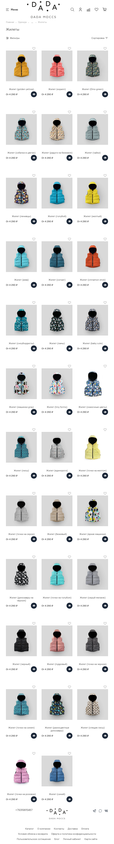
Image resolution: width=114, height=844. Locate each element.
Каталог (29, 828)
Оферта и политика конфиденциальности (73, 833)
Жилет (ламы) (57, 343)
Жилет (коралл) (57, 89)
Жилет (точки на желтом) (93, 470)
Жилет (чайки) (93, 152)
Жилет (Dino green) (92, 89)
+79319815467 (24, 810)
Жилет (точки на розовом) (21, 794)
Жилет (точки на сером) (21, 534)
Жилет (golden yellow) (21, 89)
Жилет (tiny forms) (57, 406)
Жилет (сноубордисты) (21, 343)
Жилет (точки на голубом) (57, 597)
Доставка (73, 828)
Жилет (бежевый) (57, 534)
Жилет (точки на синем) (21, 727)
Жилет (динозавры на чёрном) (21, 599)
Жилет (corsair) (57, 279)
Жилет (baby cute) (93, 343)
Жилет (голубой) (57, 216)
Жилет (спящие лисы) (93, 727)
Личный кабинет (72, 838)
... (32, 22)
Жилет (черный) (21, 664)
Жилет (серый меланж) (93, 597)
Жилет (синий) (57, 794)
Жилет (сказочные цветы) (93, 406)
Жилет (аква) (21, 279)
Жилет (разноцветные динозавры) (57, 729)
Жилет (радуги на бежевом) (57, 152)
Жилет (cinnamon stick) (93, 279)
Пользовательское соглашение (34, 838)
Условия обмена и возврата (33, 833)
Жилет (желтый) (93, 216)
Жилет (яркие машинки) (92, 534)
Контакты (59, 828)
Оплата (85, 828)
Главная (10, 22)
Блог (57, 838)
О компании (43, 828)
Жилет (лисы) (21, 470)
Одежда (22, 22)
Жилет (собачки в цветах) (21, 152)
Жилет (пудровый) (57, 664)
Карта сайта (90, 838)
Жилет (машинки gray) (21, 406)
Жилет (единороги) (57, 470)
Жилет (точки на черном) (92, 664)
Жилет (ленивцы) (21, 216)
